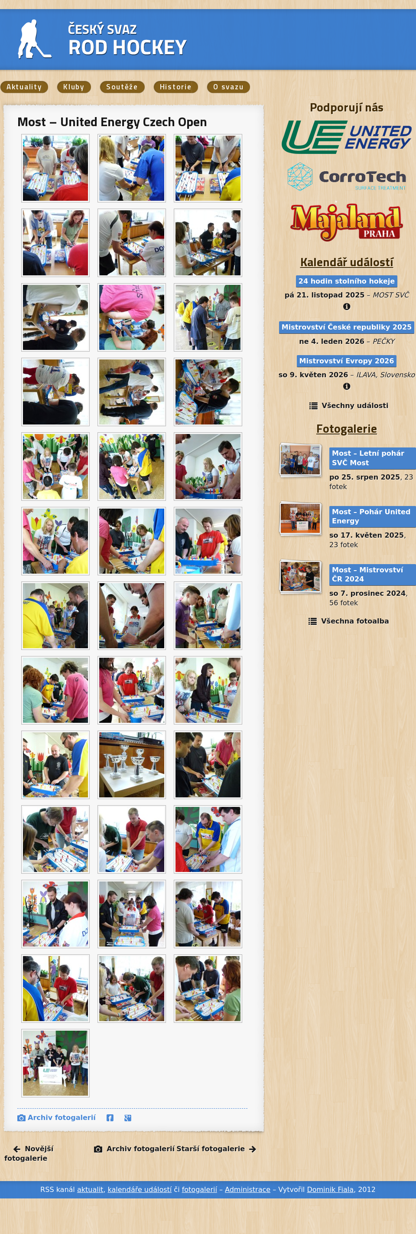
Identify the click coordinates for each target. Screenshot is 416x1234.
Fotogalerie (346, 428)
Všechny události (355, 406)
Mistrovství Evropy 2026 (346, 361)
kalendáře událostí (140, 1189)
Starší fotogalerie (210, 1149)
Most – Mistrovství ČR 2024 (367, 575)
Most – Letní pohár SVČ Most (368, 458)
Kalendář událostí (346, 261)
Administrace (247, 1189)
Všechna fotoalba (355, 621)
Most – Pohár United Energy (371, 517)
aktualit (90, 1189)
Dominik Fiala (330, 1189)
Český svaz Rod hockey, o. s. (124, 39)
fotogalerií (199, 1189)
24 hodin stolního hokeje (347, 281)
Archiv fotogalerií (62, 1117)
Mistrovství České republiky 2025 (347, 327)
